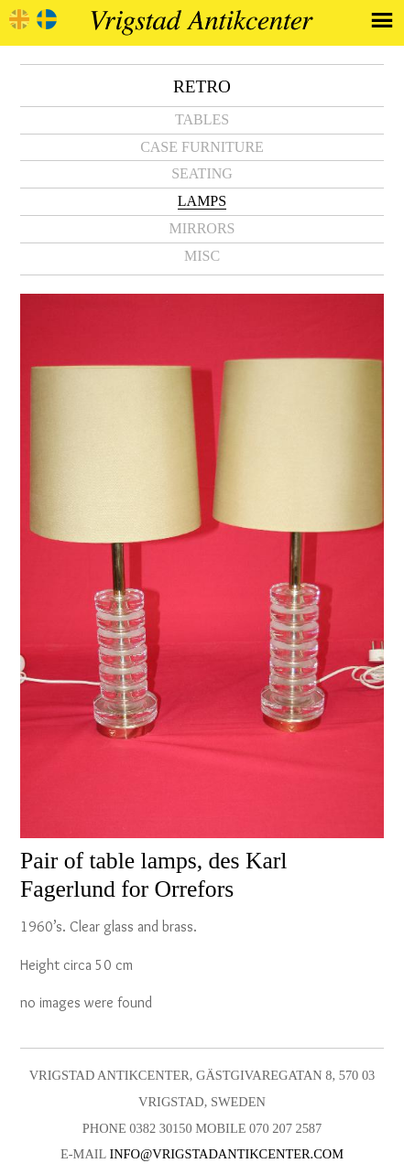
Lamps (202, 201)
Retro (202, 86)
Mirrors (202, 228)
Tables (202, 119)
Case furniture (202, 147)
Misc (202, 256)
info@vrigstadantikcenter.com (226, 1154)
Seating (202, 173)
